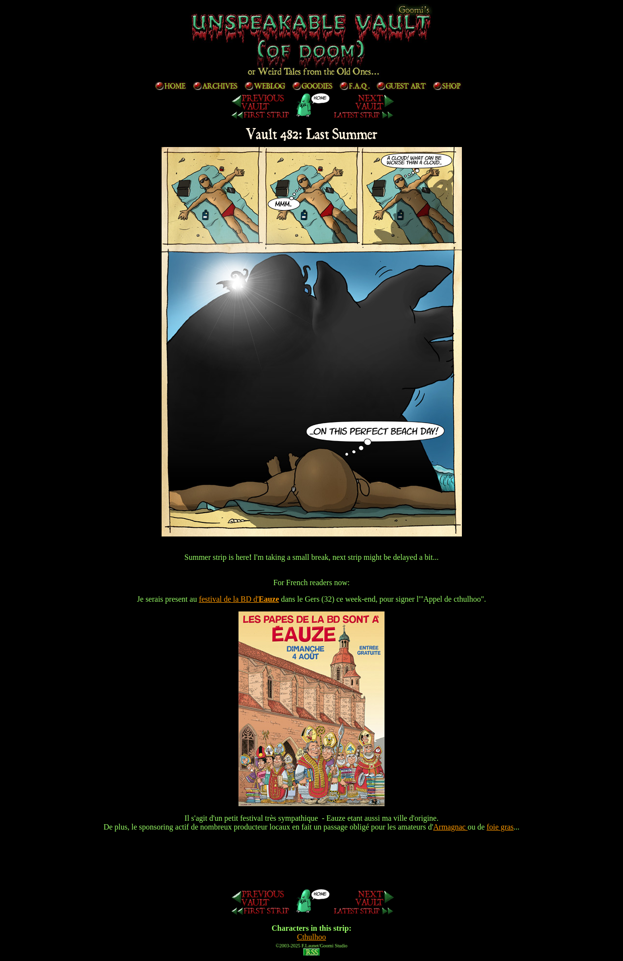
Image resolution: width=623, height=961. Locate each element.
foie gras (500, 827)
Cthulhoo (311, 937)
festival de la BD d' (229, 599)
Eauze (268, 599)
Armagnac (450, 827)
